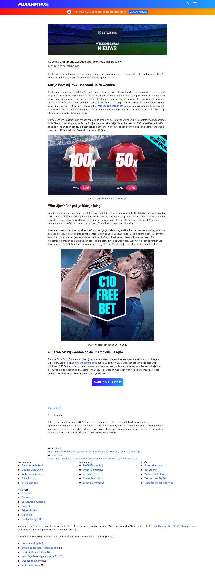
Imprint (105, 541)
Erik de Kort (79, 394)
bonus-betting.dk (38, 578)
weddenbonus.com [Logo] (34, 4)
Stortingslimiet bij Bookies (157, 523)
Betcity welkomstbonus (84, 362)
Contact (60, 541)
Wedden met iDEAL (152, 514)
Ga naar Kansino (138, 12)
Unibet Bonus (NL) (89, 510)
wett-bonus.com (124, 583)
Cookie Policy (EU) (166, 541)
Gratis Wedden (24, 523)
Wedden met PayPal (152, 519)
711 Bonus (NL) (86, 514)
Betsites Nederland (27, 505)
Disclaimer (143, 541)
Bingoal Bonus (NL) (89, 523)
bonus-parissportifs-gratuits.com (78, 578)
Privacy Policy (123, 541)
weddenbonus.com (92, 583)
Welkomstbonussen (27, 514)
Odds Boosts (23, 519)
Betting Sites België (27, 510)
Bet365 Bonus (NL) (89, 505)
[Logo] (107, 548)
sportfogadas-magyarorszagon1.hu (166, 578)
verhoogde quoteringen (111, 105)
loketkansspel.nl (163, 555)
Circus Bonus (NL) (88, 519)
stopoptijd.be (188, 555)
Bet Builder (147, 510)
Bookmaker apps (151, 505)
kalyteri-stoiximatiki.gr (122, 578)
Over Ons (44, 541)
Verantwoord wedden (83, 541)
